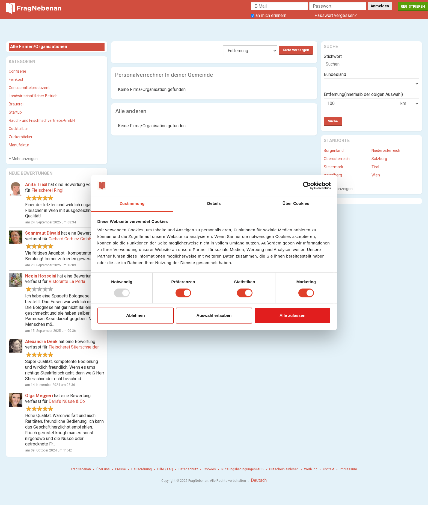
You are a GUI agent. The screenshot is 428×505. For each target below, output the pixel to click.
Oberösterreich (337, 158)
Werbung (310, 469)
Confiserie (17, 71)
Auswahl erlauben (214, 315)
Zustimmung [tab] (132, 203)
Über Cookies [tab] (296, 203)
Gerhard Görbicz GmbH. (71, 238)
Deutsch (259, 480)
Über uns (103, 469)
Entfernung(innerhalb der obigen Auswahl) (363, 94)
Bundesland (335, 74)
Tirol (375, 167)
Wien (375, 175)
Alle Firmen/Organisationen (38, 46)
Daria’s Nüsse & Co (67, 401)
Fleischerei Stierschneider (74, 347)
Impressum (348, 469)
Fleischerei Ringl (47, 190)
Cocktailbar (18, 128)
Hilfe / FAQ (165, 469)
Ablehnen (135, 315)
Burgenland (334, 150)
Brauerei (16, 104)
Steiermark (333, 167)
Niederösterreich (385, 150)
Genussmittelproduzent (29, 87)
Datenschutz (188, 469)
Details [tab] (214, 203)
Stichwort (333, 56)
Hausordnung (141, 469)
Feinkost (16, 79)
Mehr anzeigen (24, 158)
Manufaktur (19, 145)
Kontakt (328, 469)
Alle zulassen (292, 315)
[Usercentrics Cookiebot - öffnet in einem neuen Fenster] (307, 185)
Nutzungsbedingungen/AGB (242, 469)
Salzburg (379, 158)
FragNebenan (81, 469)
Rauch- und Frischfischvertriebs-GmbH (42, 120)
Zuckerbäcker (20, 137)
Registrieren (413, 6)
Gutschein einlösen (284, 469)
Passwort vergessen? (335, 15)
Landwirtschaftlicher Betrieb (33, 96)
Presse (120, 469)
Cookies (210, 469)
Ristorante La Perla (67, 281)
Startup (15, 112)
